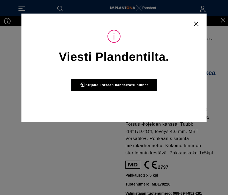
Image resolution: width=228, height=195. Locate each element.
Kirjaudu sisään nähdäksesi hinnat (114, 99)
